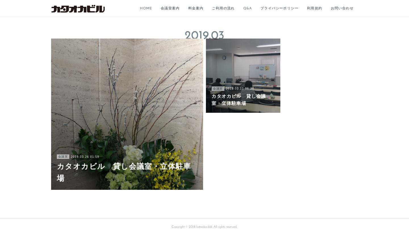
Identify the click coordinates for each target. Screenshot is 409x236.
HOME (146, 8)
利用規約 (314, 8)
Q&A (247, 8)
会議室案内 (170, 8)
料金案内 (196, 8)
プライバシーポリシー (279, 8)
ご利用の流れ (223, 8)
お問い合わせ (342, 8)
